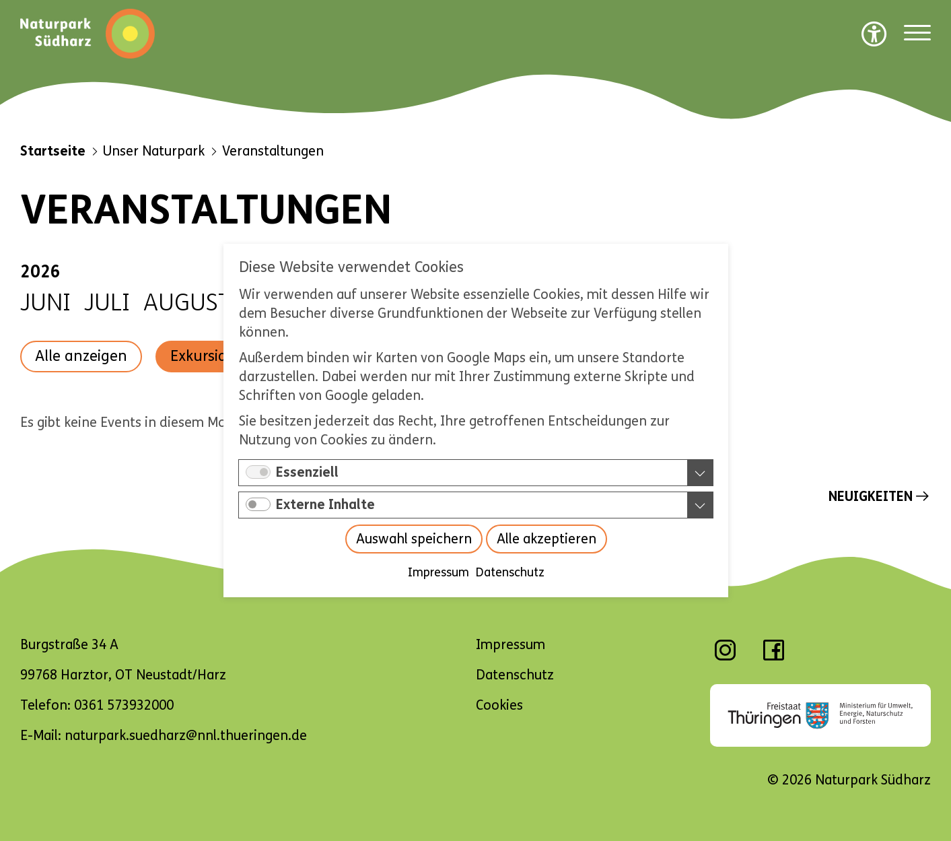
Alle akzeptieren (546, 539)
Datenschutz (509, 572)
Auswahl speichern (413, 539)
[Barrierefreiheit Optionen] (874, 33)
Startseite (52, 151)
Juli (107, 303)
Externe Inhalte (325, 504)
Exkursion (203, 356)
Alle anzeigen (81, 356)
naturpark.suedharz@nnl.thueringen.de (186, 735)
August (187, 303)
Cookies (499, 705)
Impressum (437, 572)
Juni (45, 303)
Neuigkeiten (871, 496)
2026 (40, 272)
